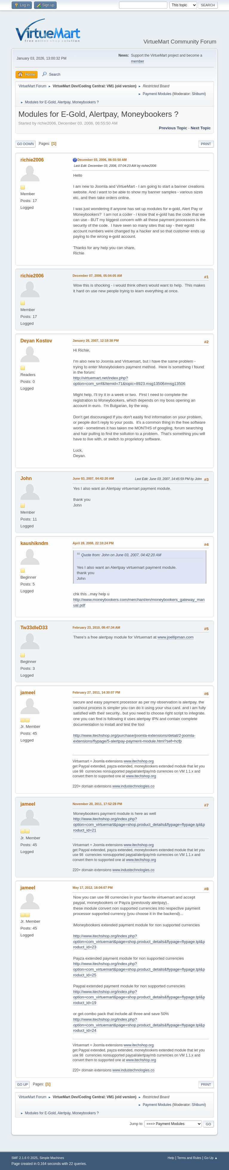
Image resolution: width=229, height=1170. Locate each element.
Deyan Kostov (36, 340)
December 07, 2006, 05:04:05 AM (97, 275)
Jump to (136, 1124)
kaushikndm (34, 543)
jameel (27, 692)
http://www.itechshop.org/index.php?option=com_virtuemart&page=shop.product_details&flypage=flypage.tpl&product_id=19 (139, 997)
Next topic (201, 128)
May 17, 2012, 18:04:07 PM (92, 887)
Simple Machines (52, 1158)
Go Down (25, 144)
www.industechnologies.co (133, 786)
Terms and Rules (189, 1158)
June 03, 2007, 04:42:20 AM (93, 478)
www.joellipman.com (175, 637)
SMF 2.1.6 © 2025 (24, 1158)
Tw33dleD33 (33, 627)
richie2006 (32, 159)
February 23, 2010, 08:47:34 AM (96, 627)
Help (171, 1158)
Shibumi (198, 94)
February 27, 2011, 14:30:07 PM (96, 692)
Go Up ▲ (211, 1158)
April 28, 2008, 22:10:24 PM (93, 543)
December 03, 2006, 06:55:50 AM (102, 159)
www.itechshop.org (139, 761)
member (137, 61)
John (26, 478)
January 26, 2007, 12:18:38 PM (95, 340)
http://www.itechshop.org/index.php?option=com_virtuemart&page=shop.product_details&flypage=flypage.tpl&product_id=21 (139, 824)
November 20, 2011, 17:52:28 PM (97, 804)
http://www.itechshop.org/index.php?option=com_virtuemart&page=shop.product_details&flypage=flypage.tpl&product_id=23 (139, 941)
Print (206, 144)
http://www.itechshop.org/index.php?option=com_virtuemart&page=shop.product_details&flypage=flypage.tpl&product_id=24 (139, 1025)
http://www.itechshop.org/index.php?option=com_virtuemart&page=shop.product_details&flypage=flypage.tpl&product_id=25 (139, 969)
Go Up (22, 1084)
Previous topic (173, 128)
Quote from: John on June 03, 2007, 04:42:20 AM (121, 555)
